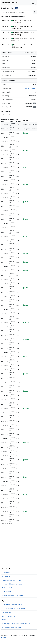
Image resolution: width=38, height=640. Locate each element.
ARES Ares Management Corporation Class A (14, 595)
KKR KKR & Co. (6, 576)
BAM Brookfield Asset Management (11, 580)
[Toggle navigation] (33, 3)
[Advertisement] (19, 543)
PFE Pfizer (4, 620)
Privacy (3, 637)
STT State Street (6, 591)
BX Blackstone (6, 572)
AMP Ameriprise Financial (9, 588)
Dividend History (9, 2)
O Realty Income (6, 612)
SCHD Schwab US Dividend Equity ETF (12, 604)
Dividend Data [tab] (7, 115)
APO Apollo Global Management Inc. (12, 584)
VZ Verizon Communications (9, 616)
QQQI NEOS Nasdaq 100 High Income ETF (13, 608)
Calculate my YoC (29, 88)
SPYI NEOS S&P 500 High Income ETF (12, 627)
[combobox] (17, 12)
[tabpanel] (19, 321)
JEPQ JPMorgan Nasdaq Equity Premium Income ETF (16, 624)
